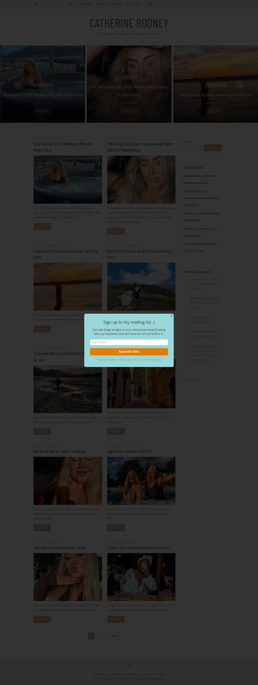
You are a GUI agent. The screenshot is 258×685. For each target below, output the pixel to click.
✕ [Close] (171, 315)
